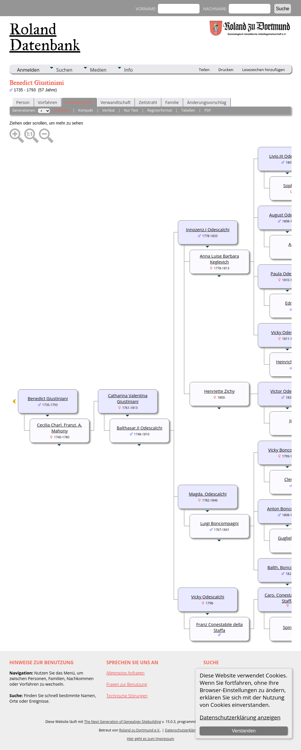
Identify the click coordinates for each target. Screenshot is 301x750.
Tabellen (188, 110)
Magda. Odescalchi (207, 494)
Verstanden (244, 730)
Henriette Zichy (219, 391)
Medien (98, 70)
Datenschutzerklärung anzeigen (240, 717)
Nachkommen (78, 102)
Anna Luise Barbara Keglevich (219, 259)
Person (23, 102)
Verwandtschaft (116, 102)
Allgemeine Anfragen (125, 673)
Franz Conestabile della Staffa (219, 627)
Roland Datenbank (44, 37)
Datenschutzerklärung (183, 730)
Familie (172, 102)
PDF (207, 110)
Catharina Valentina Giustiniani (127, 398)
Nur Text (131, 110)
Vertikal (108, 110)
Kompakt (85, 110)
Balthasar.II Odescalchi (139, 428)
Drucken (225, 69)
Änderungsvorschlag (206, 102)
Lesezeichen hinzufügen (263, 69)
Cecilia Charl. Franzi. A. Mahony (59, 428)
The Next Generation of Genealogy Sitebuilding (122, 721)
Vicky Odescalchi (207, 597)
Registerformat (159, 110)
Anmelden (28, 70)
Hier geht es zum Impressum (150, 738)
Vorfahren (47, 102)
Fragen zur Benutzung (126, 684)
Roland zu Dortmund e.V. (139, 730)
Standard (61, 110)
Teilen (204, 69)
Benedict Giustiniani (48, 398)
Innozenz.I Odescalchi (208, 229)
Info (128, 70)
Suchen (64, 70)
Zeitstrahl (148, 102)
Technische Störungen (127, 696)
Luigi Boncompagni (219, 523)
